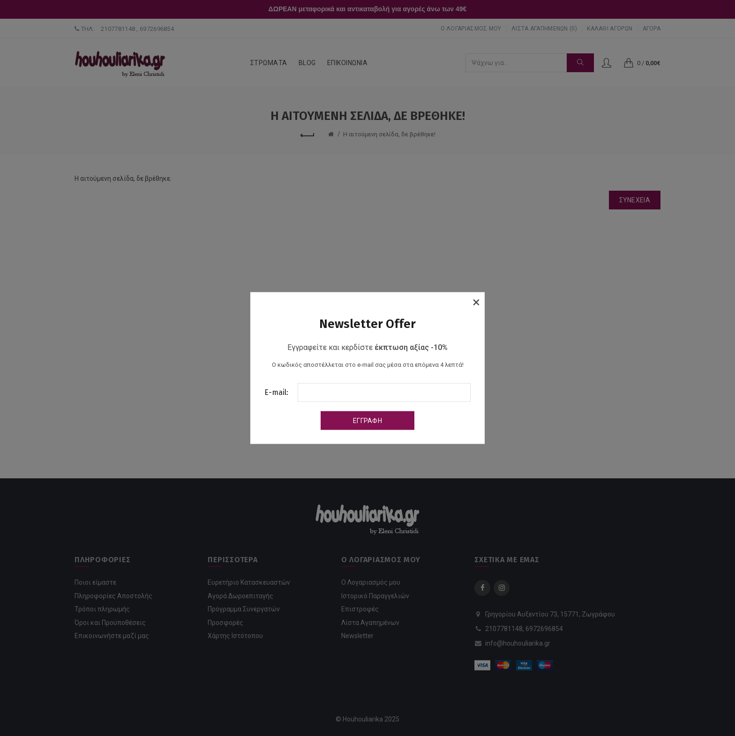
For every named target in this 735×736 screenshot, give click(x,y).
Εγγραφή (367, 420)
